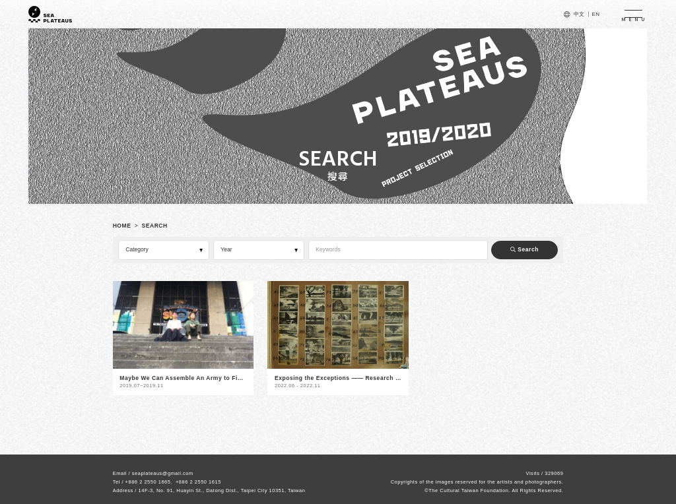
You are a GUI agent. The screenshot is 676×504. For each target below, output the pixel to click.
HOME (122, 225)
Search (524, 249)
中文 (579, 14)
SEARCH (155, 225)
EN (595, 14)
